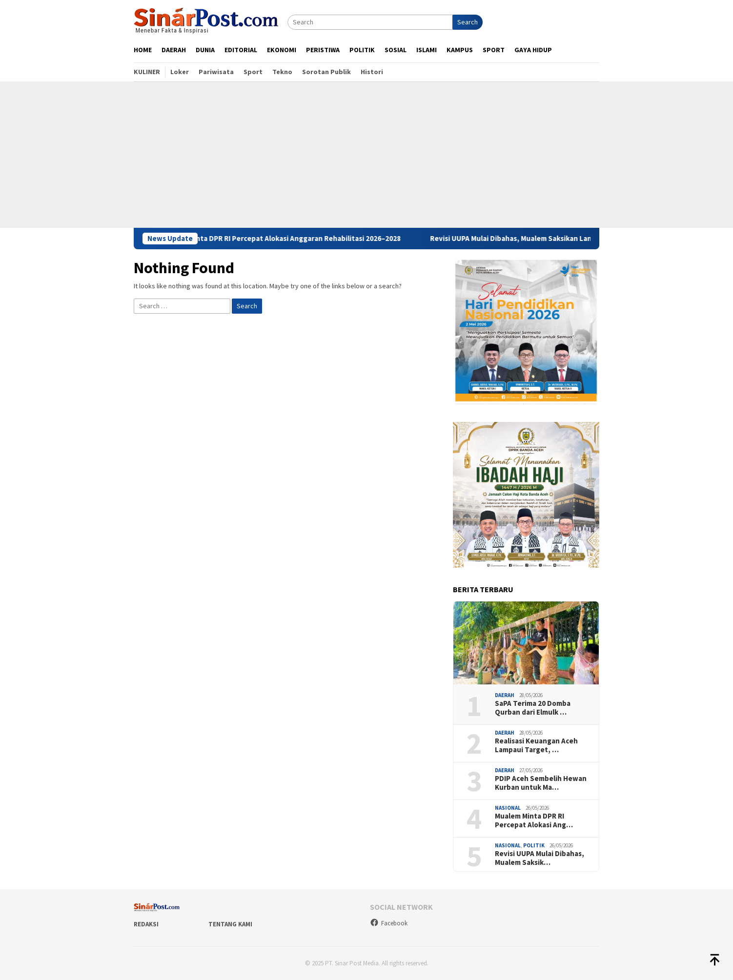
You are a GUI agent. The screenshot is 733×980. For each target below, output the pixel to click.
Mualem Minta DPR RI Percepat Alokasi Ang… (534, 820)
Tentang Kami (230, 924)
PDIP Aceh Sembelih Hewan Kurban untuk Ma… (541, 783)
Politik (534, 845)
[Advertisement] (366, 154)
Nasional (508, 807)
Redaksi (146, 924)
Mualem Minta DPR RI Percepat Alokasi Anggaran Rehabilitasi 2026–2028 (290, 238)
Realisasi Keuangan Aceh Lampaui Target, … (536, 745)
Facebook (388, 923)
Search (467, 22)
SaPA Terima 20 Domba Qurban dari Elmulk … (532, 708)
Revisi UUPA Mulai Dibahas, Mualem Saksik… (539, 858)
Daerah (504, 695)
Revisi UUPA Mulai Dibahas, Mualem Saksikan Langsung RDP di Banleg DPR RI (565, 238)
